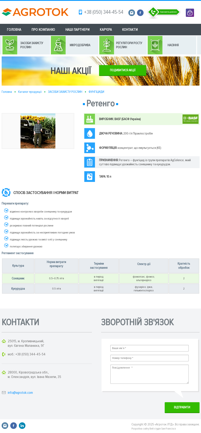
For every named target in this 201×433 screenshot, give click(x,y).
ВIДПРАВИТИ (182, 407)
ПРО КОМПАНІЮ (43, 29)
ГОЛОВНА (14, 29)
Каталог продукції (30, 92)
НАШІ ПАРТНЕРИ (77, 29)
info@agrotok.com (20, 392)
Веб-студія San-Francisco (163, 428)
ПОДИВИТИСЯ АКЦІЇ (122, 70)
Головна (7, 92)
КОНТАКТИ (130, 29)
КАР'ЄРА (106, 29)
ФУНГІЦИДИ (96, 92)
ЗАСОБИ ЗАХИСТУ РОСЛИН (65, 92)
